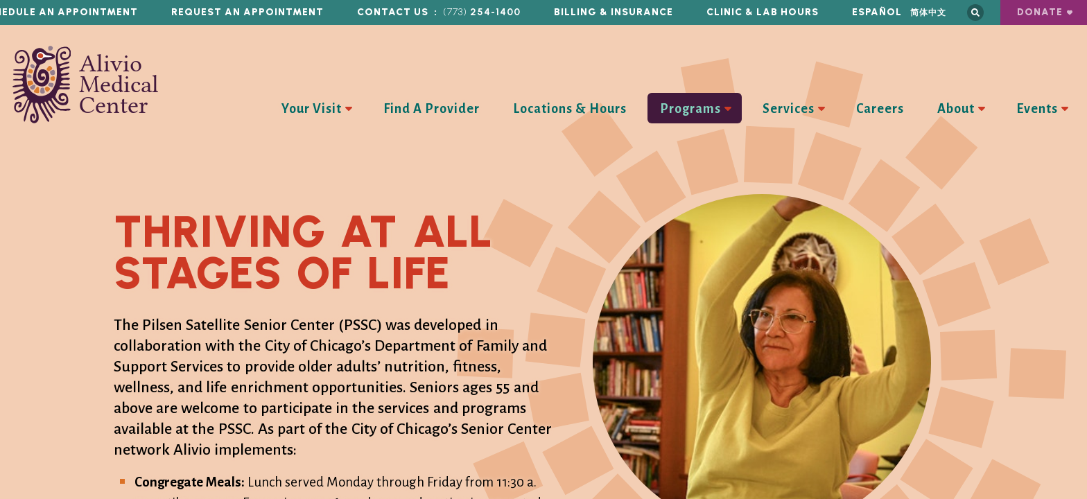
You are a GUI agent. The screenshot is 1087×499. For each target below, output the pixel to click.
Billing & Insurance (613, 12)
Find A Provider (431, 109)
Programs (690, 109)
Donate (1040, 12)
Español (877, 12)
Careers (880, 109)
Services (789, 109)
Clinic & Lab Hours (762, 12)
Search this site (975, 12)
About (956, 109)
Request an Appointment (247, 12)
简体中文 (928, 12)
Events (1037, 109)
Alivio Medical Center (85, 84)
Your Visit (311, 109)
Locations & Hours (570, 109)
